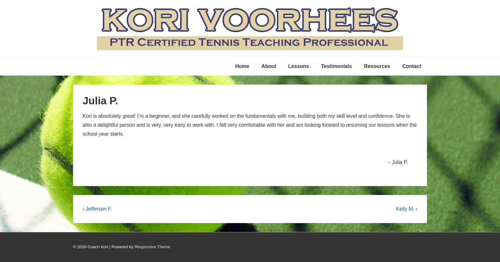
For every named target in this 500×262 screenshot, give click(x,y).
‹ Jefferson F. (97, 209)
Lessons (298, 66)
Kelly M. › (406, 209)
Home (242, 66)
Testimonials (336, 66)
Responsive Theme (152, 246)
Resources (377, 66)
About (268, 66)
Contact (411, 66)
